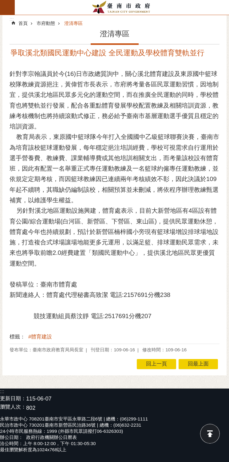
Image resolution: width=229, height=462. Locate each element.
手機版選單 (7, 7)
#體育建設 (40, 337)
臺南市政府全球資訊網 (122, 7)
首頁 (23, 23)
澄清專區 (73, 23)
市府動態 (46, 23)
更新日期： (13, 398)
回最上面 (210, 434)
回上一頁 (156, 364)
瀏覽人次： (13, 407)
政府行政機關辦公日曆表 (51, 437)
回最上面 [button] (198, 364)
